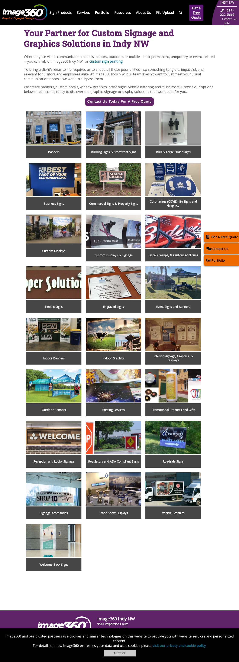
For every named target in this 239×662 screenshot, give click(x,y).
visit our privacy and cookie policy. (179, 645)
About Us (143, 12)
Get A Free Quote (196, 13)
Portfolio (102, 12)
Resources (122, 12)
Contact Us (217, 248)
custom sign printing (106, 61)
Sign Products (60, 12)
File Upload (165, 12)
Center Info (227, 21)
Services (83, 12)
